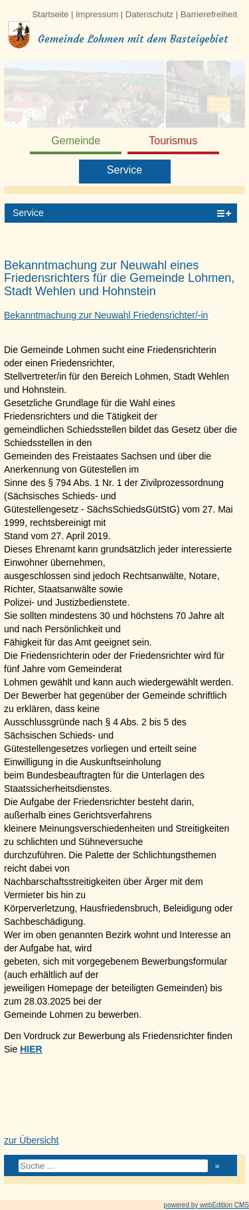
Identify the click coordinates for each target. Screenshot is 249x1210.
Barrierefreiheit (209, 14)
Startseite (50, 14)
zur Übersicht (31, 1140)
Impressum (97, 14)
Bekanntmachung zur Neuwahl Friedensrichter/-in (106, 315)
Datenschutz (149, 14)
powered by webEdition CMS (206, 1205)
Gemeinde (75, 140)
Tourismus (173, 140)
